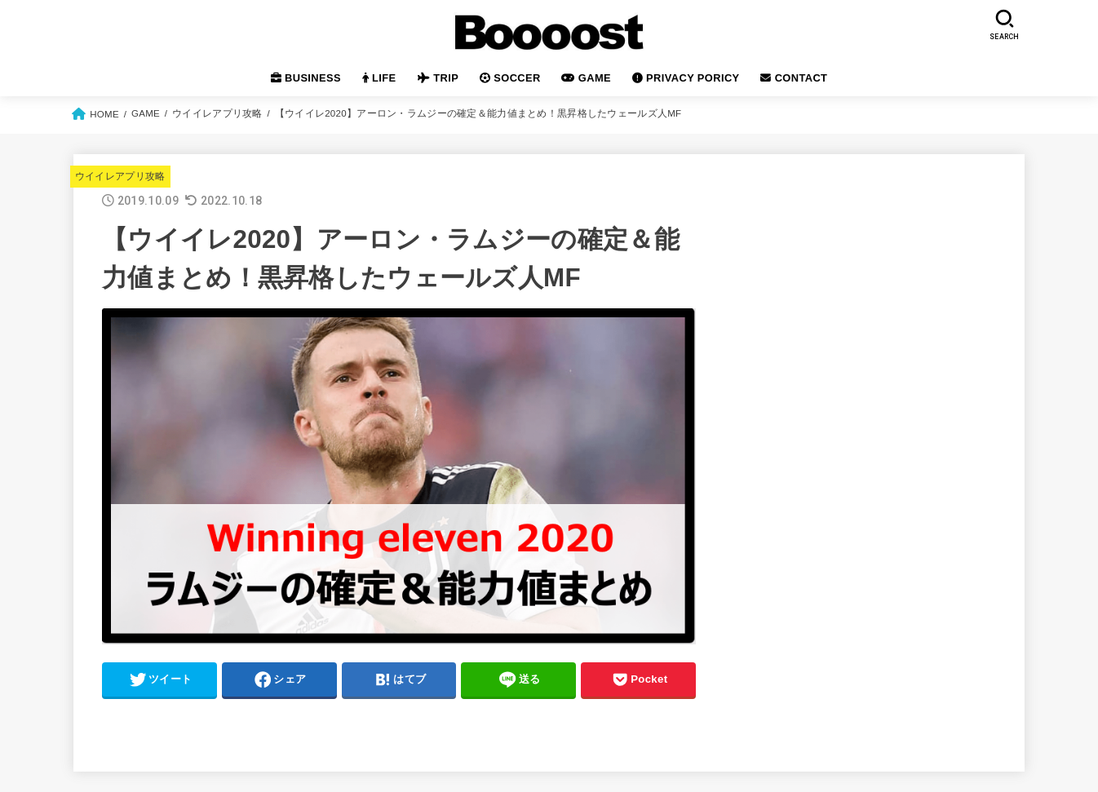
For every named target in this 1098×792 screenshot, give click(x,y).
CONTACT (793, 78)
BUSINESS (306, 78)
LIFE (379, 78)
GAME (586, 78)
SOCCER (510, 78)
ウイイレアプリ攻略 (120, 176)
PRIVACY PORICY (686, 78)
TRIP (437, 78)
